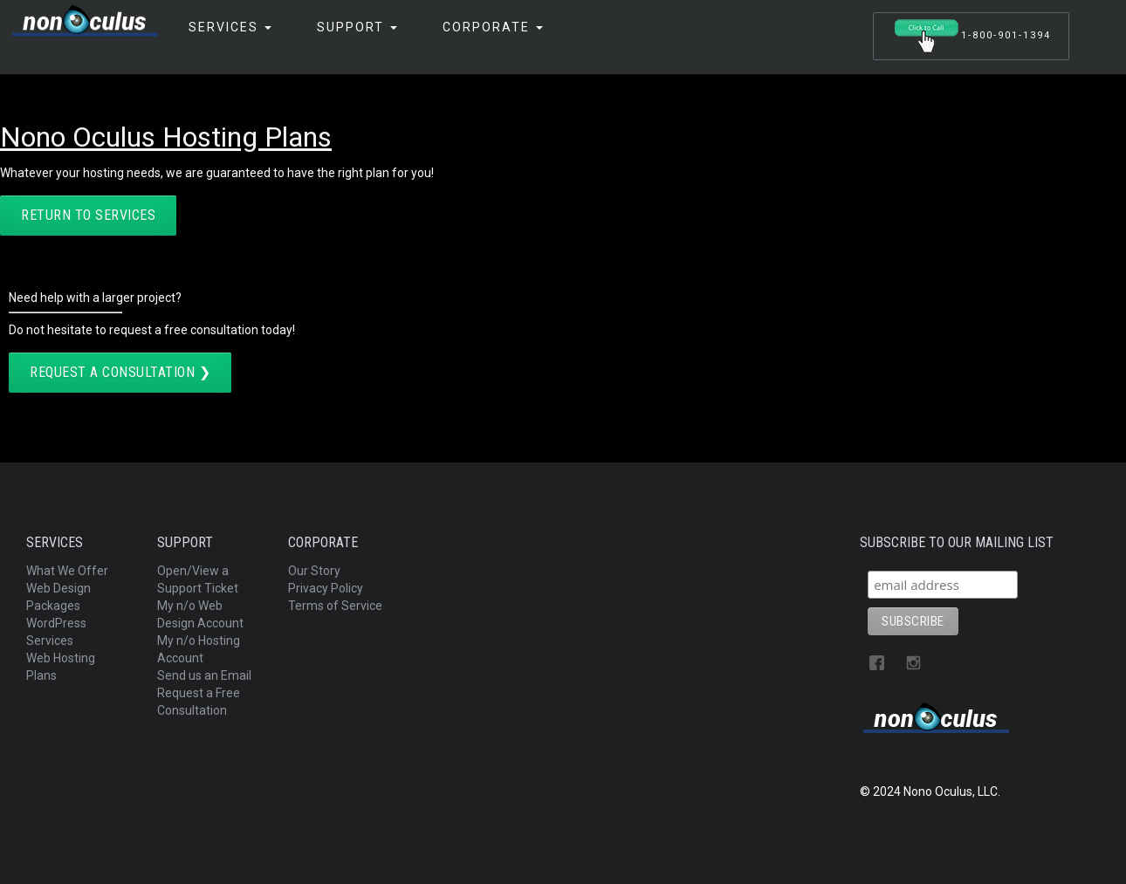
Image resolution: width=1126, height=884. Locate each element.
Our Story (314, 571)
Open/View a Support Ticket (197, 579)
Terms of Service (335, 606)
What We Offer (67, 571)
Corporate (493, 27)
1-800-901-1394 (971, 36)
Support (357, 27)
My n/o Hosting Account (198, 649)
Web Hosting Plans (60, 666)
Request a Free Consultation (198, 701)
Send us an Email (204, 675)
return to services (88, 215)
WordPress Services (56, 632)
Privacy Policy (325, 588)
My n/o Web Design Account (200, 614)
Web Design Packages (58, 597)
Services (230, 27)
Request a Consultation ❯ (120, 372)
